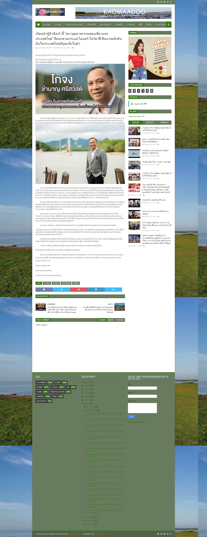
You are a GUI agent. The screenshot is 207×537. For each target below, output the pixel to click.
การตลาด (131, 24)
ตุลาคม (90, 517)
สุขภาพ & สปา (105, 24)
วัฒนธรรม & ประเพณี (74, 24)
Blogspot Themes (75, 534)
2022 (87, 396)
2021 (87, 400)
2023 (87, 393)
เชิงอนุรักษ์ (91, 24)
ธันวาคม (90, 407)
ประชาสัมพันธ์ (161, 24)
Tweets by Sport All (136, 116)
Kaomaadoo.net (100, 534)
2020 (87, 404)
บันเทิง (148, 24)
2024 (87, 389)
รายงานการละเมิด (136, 422)
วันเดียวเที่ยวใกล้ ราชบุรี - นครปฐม (156, 162)
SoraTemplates (50, 534)
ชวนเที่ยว (47, 24)
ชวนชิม (58, 24)
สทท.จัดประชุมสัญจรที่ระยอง (154, 200)
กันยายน (90, 521)
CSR (140, 24)
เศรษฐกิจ (119, 24)
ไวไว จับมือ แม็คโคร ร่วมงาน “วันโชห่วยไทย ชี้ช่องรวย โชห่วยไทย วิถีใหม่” (156, 225)
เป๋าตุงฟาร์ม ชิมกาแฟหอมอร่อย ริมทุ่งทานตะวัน (105, 495)
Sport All (139, 104)
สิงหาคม (90, 524)
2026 (87, 382)
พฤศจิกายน (91, 410)
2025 (87, 386)
